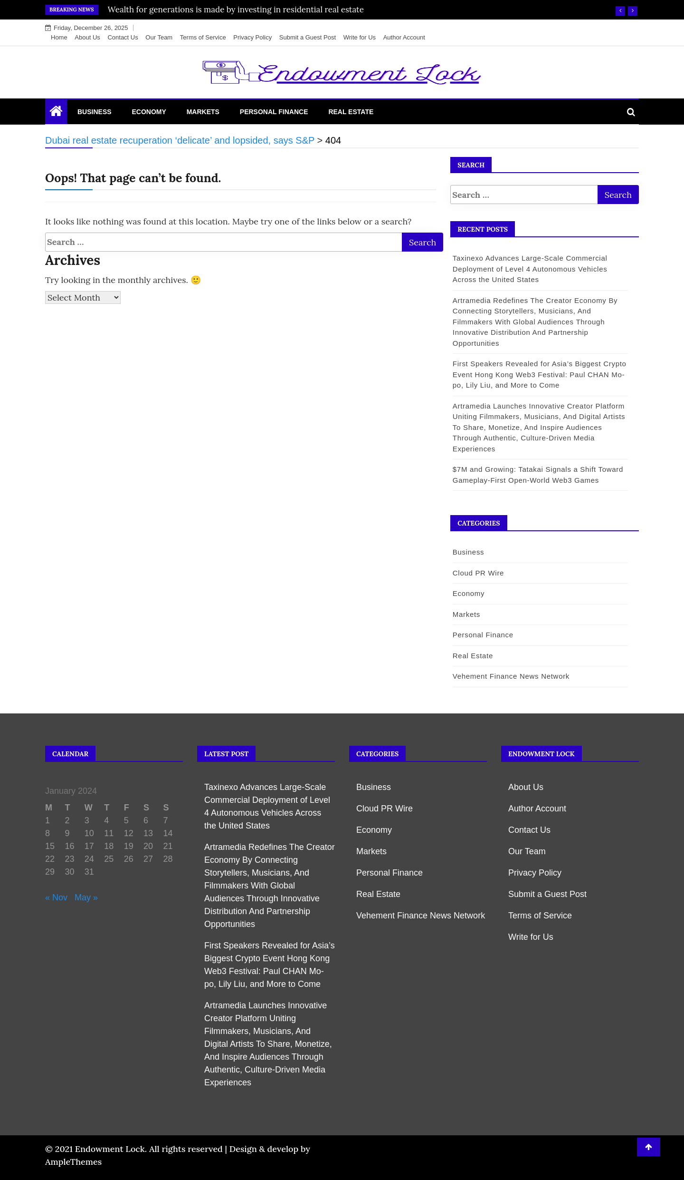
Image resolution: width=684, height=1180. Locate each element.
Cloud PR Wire (477, 573)
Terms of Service (203, 37)
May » (86, 897)
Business (94, 112)
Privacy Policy (252, 37)
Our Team (158, 37)
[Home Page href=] (56, 113)
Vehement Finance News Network (510, 676)
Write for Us (359, 37)
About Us (87, 37)
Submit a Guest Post (307, 37)
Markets (203, 112)
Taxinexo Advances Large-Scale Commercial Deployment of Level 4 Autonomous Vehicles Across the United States (529, 268)
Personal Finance (274, 112)
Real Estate (350, 112)
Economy (149, 112)
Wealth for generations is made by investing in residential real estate (236, 9)
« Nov (56, 897)
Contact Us (122, 37)
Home (59, 37)
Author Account (404, 37)
